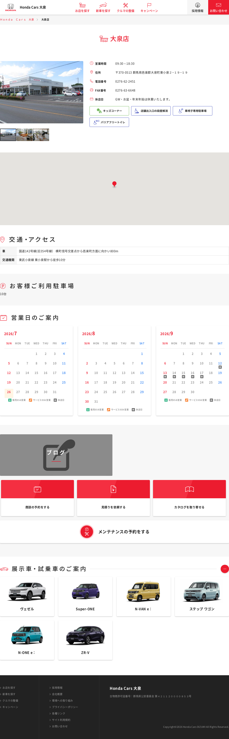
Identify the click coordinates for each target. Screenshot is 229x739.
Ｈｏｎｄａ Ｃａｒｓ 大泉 (17, 19)
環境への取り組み (62, 700)
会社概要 (57, 694)
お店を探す (86, 10)
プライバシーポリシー (65, 707)
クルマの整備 (129, 10)
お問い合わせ (218, 10)
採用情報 (197, 10)
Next (79, 92)
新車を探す (107, 10)
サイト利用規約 (61, 720)
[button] (114, 185)
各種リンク (58, 713)
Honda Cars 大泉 (36, 7)
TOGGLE (225, 575)
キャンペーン (153, 10)
